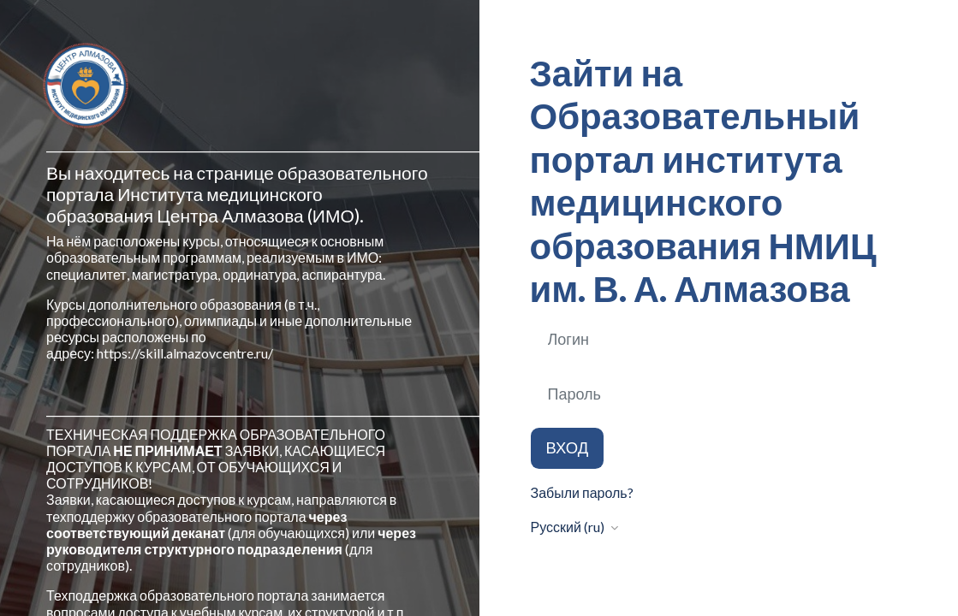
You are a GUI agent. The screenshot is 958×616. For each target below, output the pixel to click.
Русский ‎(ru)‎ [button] (569, 526)
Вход (567, 447)
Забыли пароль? (582, 492)
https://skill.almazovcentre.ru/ (185, 353)
